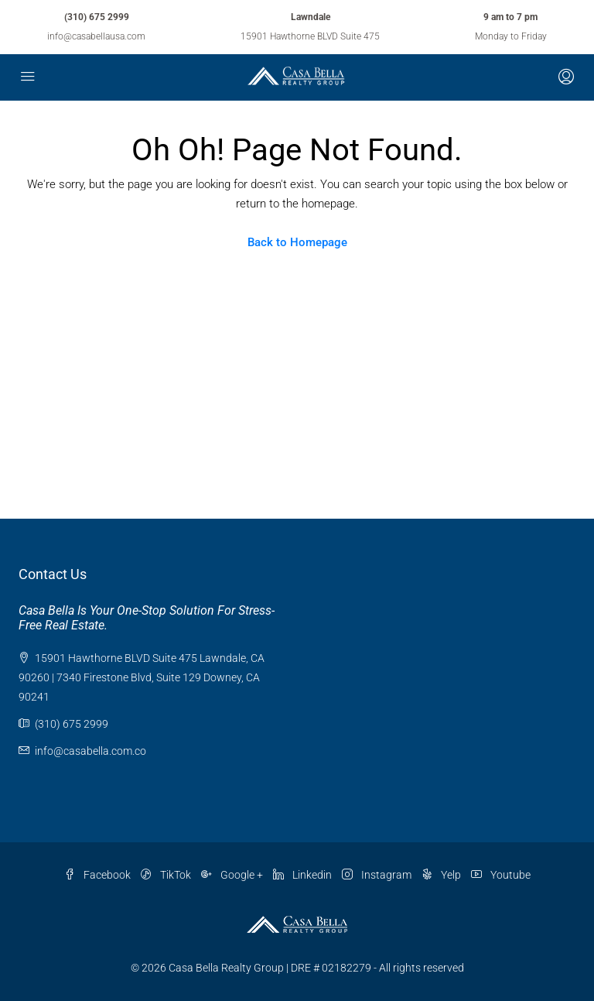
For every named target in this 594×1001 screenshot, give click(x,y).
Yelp (442, 875)
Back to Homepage (297, 242)
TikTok (167, 875)
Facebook (98, 875)
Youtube (501, 875)
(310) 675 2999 (96, 17)
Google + (233, 875)
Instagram (378, 875)
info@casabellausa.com (96, 36)
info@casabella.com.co (90, 751)
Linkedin (303, 875)
